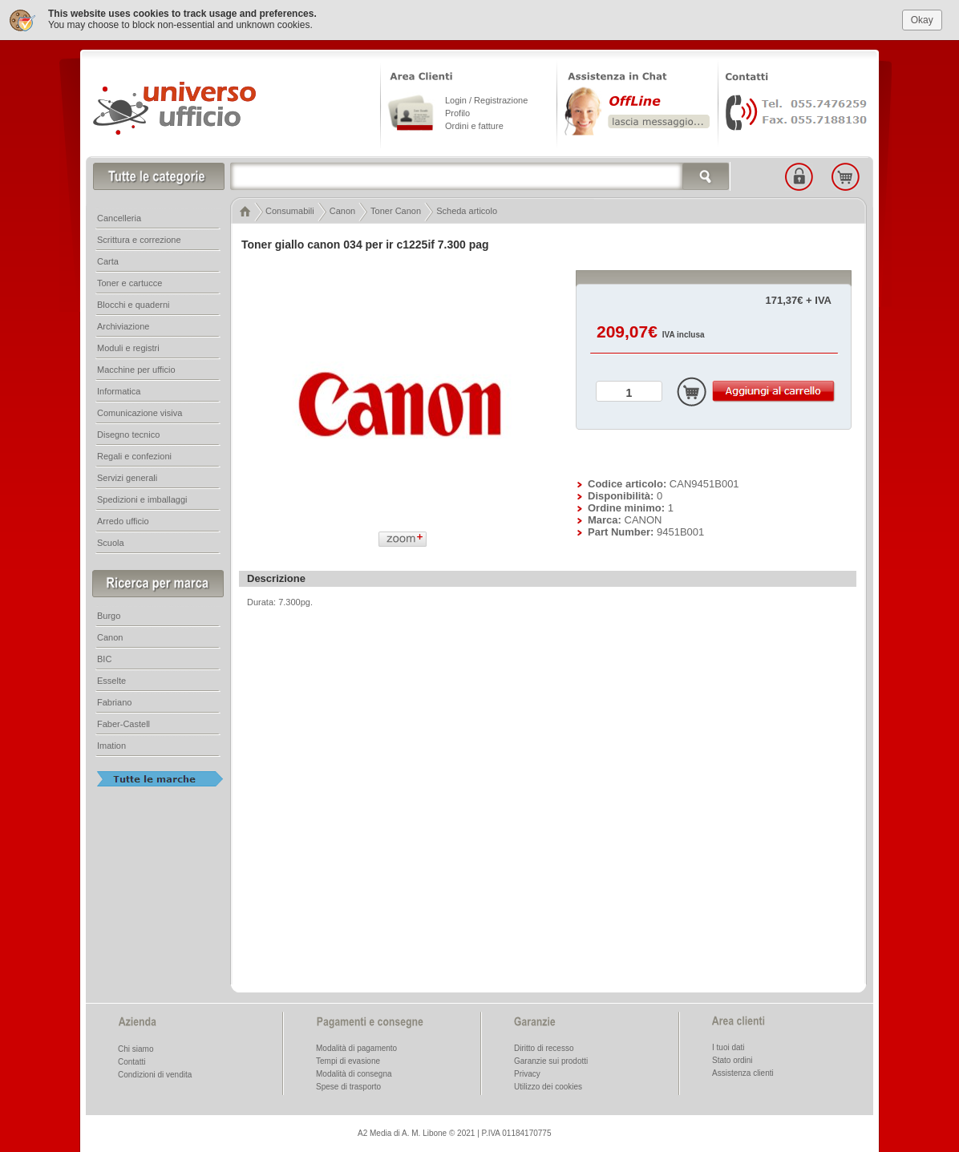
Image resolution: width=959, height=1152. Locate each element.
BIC (104, 659)
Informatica (118, 391)
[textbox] (480, 176)
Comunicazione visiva (139, 413)
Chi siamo (135, 1049)
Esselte (111, 680)
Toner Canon (395, 211)
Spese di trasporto (348, 1086)
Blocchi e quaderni (133, 304)
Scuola (110, 543)
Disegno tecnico (128, 434)
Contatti (131, 1061)
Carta (108, 261)
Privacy (527, 1073)
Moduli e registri (128, 348)
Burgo (108, 615)
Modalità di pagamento (356, 1048)
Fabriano (114, 702)
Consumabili (289, 211)
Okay (922, 19)
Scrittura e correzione (139, 240)
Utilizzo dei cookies (548, 1086)
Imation (111, 745)
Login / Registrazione (486, 100)
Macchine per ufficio (136, 369)
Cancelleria (119, 218)
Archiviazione (123, 326)
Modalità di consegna (354, 1073)
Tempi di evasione (348, 1061)
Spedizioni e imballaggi (142, 499)
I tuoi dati (728, 1047)
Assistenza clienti (743, 1073)
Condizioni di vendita (155, 1074)
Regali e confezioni (134, 456)
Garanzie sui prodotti (551, 1061)
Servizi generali (127, 478)
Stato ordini (732, 1060)
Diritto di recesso (543, 1048)
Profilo (457, 113)
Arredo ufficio (123, 521)
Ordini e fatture (474, 126)
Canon (342, 211)
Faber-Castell (123, 724)
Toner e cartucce (129, 283)
